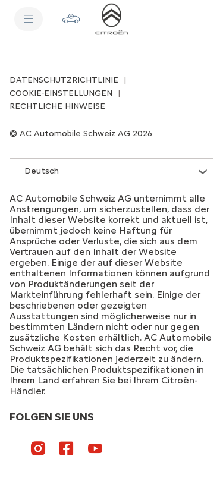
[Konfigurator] (71, 19)
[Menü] (28, 19)
